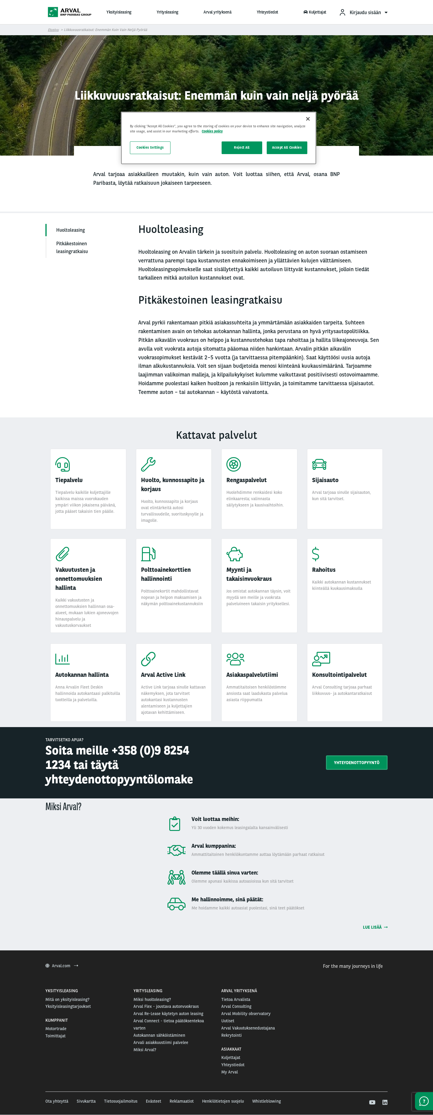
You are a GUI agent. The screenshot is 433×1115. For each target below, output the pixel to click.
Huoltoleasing (70, 230)
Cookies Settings (150, 147)
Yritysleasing (167, 12)
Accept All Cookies (287, 147)
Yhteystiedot (267, 12)
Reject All (242, 147)
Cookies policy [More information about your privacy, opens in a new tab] (212, 131)
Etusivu (53, 30)
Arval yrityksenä (217, 12)
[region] (218, 138)
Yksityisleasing (118, 12)
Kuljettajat (314, 12)
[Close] (308, 118)
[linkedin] (385, 1102)
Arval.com (61, 965)
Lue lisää (375, 927)
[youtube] (372, 1102)
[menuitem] (363, 12)
